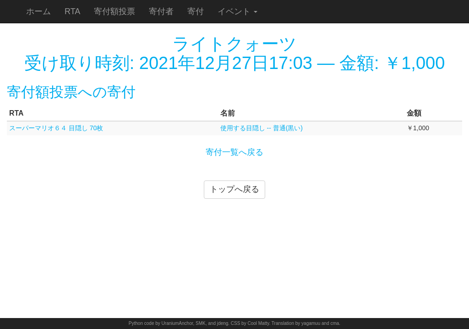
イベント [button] (237, 11)
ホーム (38, 11)
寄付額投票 (114, 11)
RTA (72, 11)
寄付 (195, 11)
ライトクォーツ (234, 43)
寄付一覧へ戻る (234, 152)
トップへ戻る (234, 189)
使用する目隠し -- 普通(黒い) (261, 128)
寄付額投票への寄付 (71, 92)
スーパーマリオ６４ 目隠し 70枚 (56, 128)
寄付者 (161, 11)
